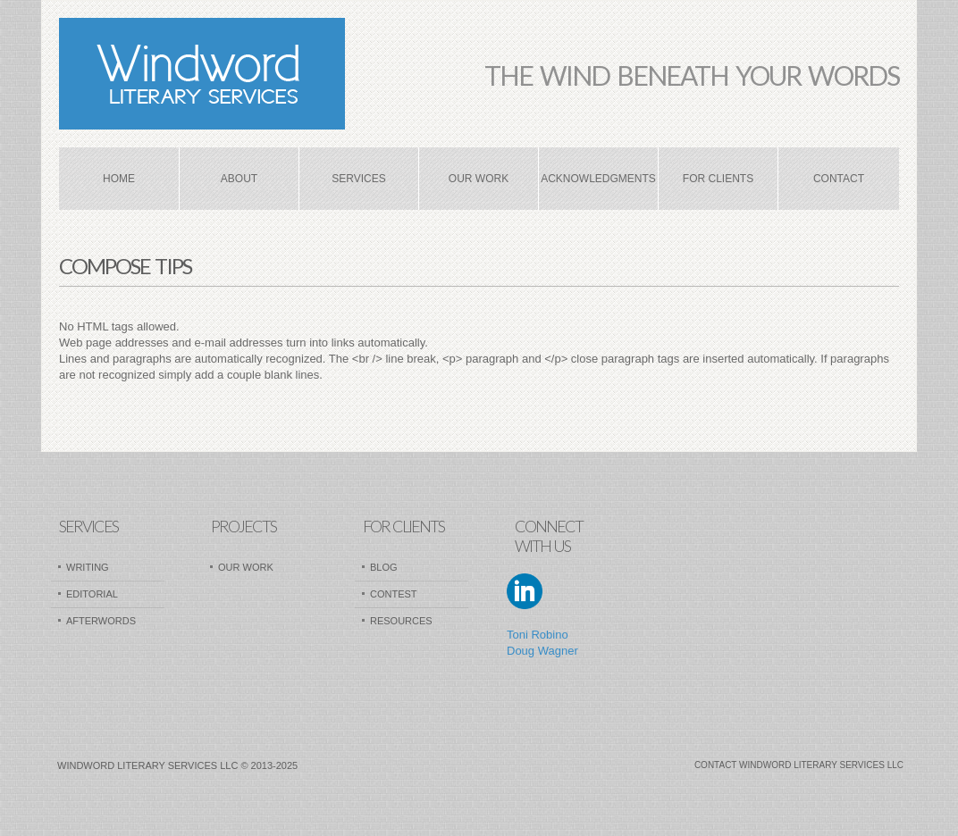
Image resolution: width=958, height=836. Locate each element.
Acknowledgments (598, 178)
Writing (87, 567)
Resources (401, 620)
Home (119, 178)
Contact (838, 178)
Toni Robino (537, 634)
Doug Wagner (542, 650)
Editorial (92, 594)
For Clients (718, 178)
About (239, 178)
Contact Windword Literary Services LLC (798, 765)
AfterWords (101, 620)
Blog (384, 567)
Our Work (478, 178)
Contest (393, 594)
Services (358, 178)
